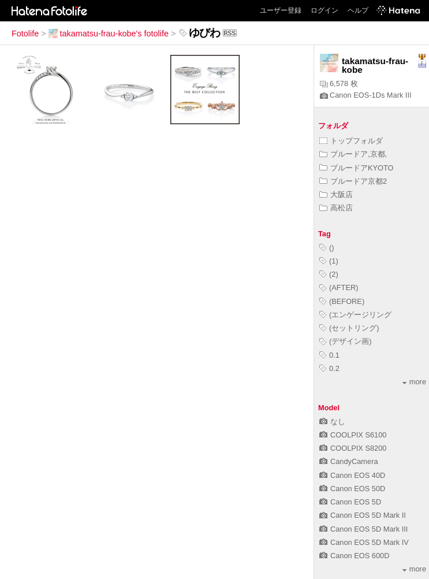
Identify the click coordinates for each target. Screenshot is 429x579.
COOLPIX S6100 (352, 434)
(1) (328, 261)
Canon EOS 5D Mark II (362, 515)
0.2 (329, 368)
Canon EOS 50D (352, 488)
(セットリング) (349, 328)
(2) (328, 274)
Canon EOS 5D (350, 502)
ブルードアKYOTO (356, 168)
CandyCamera (348, 461)
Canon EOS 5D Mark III (363, 529)
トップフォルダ (351, 140)
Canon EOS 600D (354, 555)
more (414, 381)
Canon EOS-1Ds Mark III (366, 95)
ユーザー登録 (280, 10)
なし (332, 421)
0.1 (329, 355)
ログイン (324, 10)
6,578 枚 (339, 83)
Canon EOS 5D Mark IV (364, 542)
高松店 (336, 207)
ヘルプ (358, 10)
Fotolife (25, 33)
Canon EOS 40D (352, 475)
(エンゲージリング (355, 314)
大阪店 (336, 194)
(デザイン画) (345, 341)
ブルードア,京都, (353, 154)
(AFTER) (338, 287)
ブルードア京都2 (353, 181)
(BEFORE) (341, 301)
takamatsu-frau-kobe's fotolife (109, 33)
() (326, 247)
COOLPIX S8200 (352, 448)
